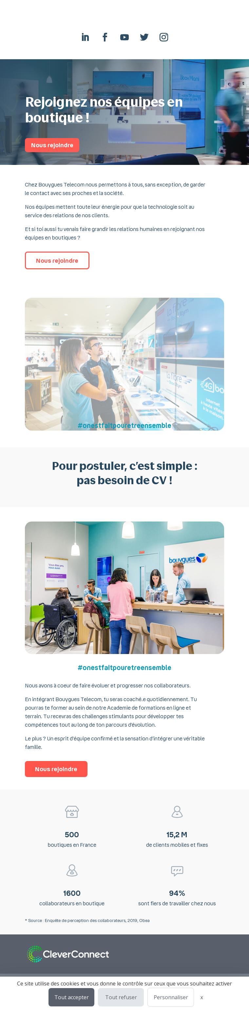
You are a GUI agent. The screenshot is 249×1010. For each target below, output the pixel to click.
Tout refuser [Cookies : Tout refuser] (121, 997)
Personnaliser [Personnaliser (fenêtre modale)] (171, 997)
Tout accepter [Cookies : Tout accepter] (71, 997)
